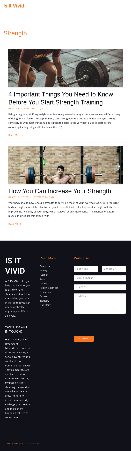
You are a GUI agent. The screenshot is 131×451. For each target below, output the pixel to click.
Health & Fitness (19, 108)
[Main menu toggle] (124, 6)
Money (43, 270)
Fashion (44, 274)
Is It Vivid (13, 6)
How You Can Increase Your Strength (59, 191)
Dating (43, 283)
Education (45, 292)
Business (45, 266)
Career (43, 296)
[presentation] (100, 330)
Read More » (15, 135)
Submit (83, 338)
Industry (44, 300)
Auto (42, 279)
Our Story (45, 305)
